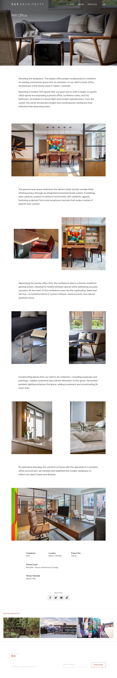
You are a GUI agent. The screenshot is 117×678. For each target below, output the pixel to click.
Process (92, 4)
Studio (70, 4)
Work (81, 4)
